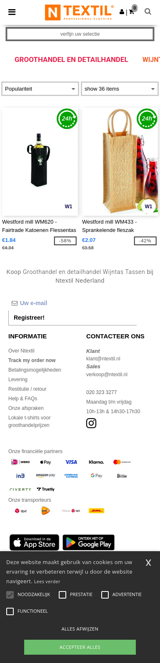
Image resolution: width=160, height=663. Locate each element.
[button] (122, 11)
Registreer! (29, 317)
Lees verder (47, 581)
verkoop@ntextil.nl (107, 374)
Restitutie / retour (27, 389)
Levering (18, 379)
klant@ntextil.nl (103, 359)
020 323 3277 (101, 392)
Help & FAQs (22, 399)
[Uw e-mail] (72, 303)
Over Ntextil (21, 351)
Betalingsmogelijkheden (34, 370)
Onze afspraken (26, 408)
